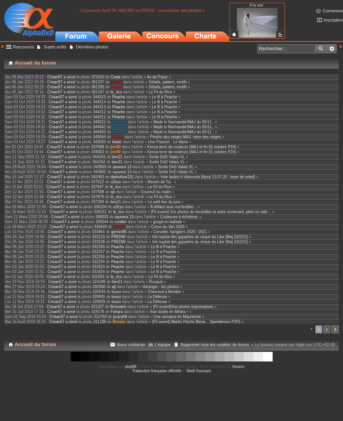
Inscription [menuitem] (333, 20)
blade (117, 142)
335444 (100, 227)
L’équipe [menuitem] (163, 344)
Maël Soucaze (198, 371)
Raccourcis (23, 47)
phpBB (131, 367)
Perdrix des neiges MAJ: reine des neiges (185, 137)
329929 (98, 302)
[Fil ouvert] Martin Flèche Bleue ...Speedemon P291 (196, 322)
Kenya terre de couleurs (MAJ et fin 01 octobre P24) (191, 147)
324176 (98, 312)
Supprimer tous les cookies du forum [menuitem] (214, 344)
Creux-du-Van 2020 (168, 227)
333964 (98, 232)
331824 (98, 272)
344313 (99, 107)
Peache (118, 97)
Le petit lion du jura (164, 202)
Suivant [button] (335, 329)
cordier (121, 222)
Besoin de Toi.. (160, 182)
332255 (98, 257)
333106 (98, 242)
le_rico (116, 92)
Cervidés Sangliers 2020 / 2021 (180, 232)
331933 (98, 277)
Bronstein (118, 307)
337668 (97, 147)
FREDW (118, 237)
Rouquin (156, 282)
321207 (97, 307)
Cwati (115, 77)
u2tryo (115, 182)
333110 (98, 237)
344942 (99, 127)
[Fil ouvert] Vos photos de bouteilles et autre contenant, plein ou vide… (211, 212)
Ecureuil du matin (156, 192)
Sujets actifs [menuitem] (54, 47)
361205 (98, 87)
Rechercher (320, 48)
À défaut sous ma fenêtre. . (173, 207)
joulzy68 (120, 317)
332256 (98, 247)
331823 (98, 267)
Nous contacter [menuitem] (131, 344)
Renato (119, 322)
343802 (99, 172)
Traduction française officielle (156, 371)
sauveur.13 (122, 167)
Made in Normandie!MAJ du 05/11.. (183, 122)
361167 (98, 92)
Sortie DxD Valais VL (167, 157)
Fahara (117, 312)
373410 (98, 77)
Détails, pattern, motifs (167, 82)
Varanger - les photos (160, 287)
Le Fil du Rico (160, 92)
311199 (99, 322)
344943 (99, 132)
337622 (97, 182)
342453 (98, 177)
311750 (100, 317)
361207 (98, 82)
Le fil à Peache (164, 97)
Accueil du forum (35, 344)
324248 (99, 282)
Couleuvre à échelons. (179, 217)
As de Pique (157, 77)
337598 (98, 192)
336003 (101, 217)
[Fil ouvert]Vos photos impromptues (183, 307)
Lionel (116, 82)
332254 (98, 262)
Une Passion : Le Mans (168, 142)
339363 (97, 152)
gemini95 (119, 232)
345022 (99, 122)
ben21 (117, 157)
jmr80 (115, 147)
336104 (100, 207)
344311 (99, 117)
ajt (113, 192)
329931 (98, 297)
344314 (99, 102)
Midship (119, 122)
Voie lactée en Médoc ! (169, 312)
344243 (99, 157)
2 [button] (327, 329)
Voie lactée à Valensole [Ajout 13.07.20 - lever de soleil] (207, 177)
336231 (100, 212)
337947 (97, 187)
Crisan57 (55, 77)
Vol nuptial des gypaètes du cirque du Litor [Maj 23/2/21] (200, 237)
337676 (98, 197)
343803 (99, 167)
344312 (99, 112)
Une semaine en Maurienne (177, 317)
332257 (98, 252)
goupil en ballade (167, 222)
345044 (99, 137)
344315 (99, 97)
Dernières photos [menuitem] (92, 47)
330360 (99, 287)
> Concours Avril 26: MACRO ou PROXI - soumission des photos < (142, 10)
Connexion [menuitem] (333, 10)
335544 (101, 222)
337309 (97, 202)
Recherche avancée (331, 48)
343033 (99, 142)
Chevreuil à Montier (164, 292)
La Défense (157, 297)
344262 (99, 162)
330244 (99, 292)
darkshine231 (122, 177)
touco (116, 292)
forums (239, 367)
